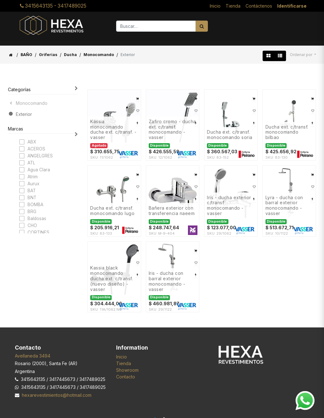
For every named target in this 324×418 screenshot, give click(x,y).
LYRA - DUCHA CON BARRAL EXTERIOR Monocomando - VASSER (284, 200)
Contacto (125, 371)
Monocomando (99, 49)
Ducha (70, 49)
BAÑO (26, 49)
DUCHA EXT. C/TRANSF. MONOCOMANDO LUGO (112, 205)
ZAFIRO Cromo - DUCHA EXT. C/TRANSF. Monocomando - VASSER (172, 124)
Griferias (48, 49)
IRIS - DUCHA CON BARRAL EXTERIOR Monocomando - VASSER (167, 276)
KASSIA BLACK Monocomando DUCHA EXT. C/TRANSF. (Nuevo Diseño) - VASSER (111, 273)
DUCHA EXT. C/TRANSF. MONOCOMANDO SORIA (229, 129)
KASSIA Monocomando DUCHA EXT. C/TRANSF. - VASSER (113, 124)
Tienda (123, 358)
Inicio (121, 351)
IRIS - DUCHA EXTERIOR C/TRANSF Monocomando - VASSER (229, 200)
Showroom (127, 365)
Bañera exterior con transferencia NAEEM (172, 205)
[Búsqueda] (202, 21)
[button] (303, 49)
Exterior (24, 109)
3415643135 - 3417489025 (53, 3)
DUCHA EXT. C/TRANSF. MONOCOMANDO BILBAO (286, 127)
